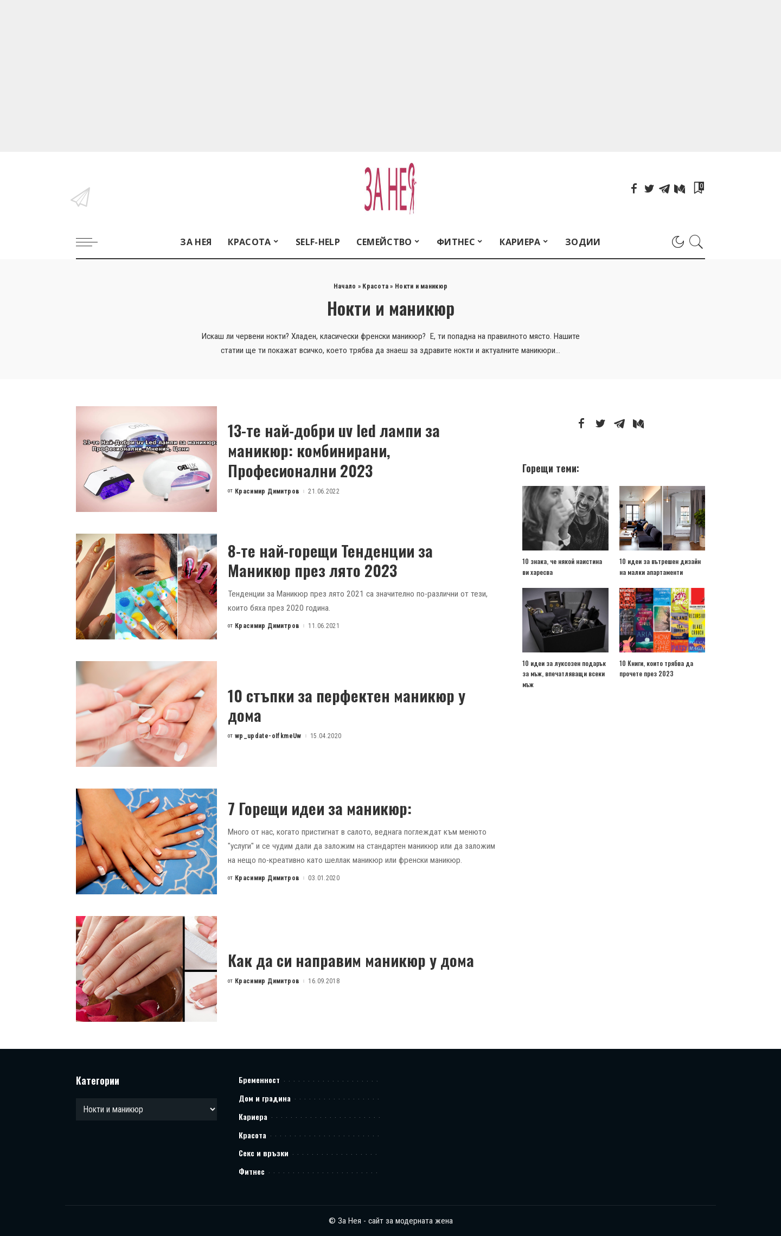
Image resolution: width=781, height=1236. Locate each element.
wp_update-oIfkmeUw (268, 736)
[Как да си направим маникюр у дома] (146, 969)
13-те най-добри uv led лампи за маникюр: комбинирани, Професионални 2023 (334, 449)
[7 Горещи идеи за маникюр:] (146, 841)
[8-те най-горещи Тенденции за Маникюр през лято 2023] (146, 586)
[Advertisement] (325, 76)
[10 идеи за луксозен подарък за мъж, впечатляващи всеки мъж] (565, 620)
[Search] (696, 242)
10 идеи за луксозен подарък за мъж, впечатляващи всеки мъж (564, 673)
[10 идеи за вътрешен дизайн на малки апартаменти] (662, 518)
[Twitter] (649, 188)
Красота (375, 286)
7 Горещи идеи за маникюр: (320, 807)
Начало (345, 286)
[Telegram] (664, 188)
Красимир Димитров (267, 491)
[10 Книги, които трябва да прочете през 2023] (662, 620)
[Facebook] (634, 188)
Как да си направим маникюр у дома (351, 959)
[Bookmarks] (698, 188)
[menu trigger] (92, 242)
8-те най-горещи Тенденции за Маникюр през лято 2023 (331, 560)
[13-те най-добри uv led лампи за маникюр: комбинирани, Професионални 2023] (146, 459)
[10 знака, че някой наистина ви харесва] (565, 518)
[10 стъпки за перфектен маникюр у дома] (146, 714)
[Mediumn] (679, 188)
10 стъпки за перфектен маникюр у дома (346, 705)
